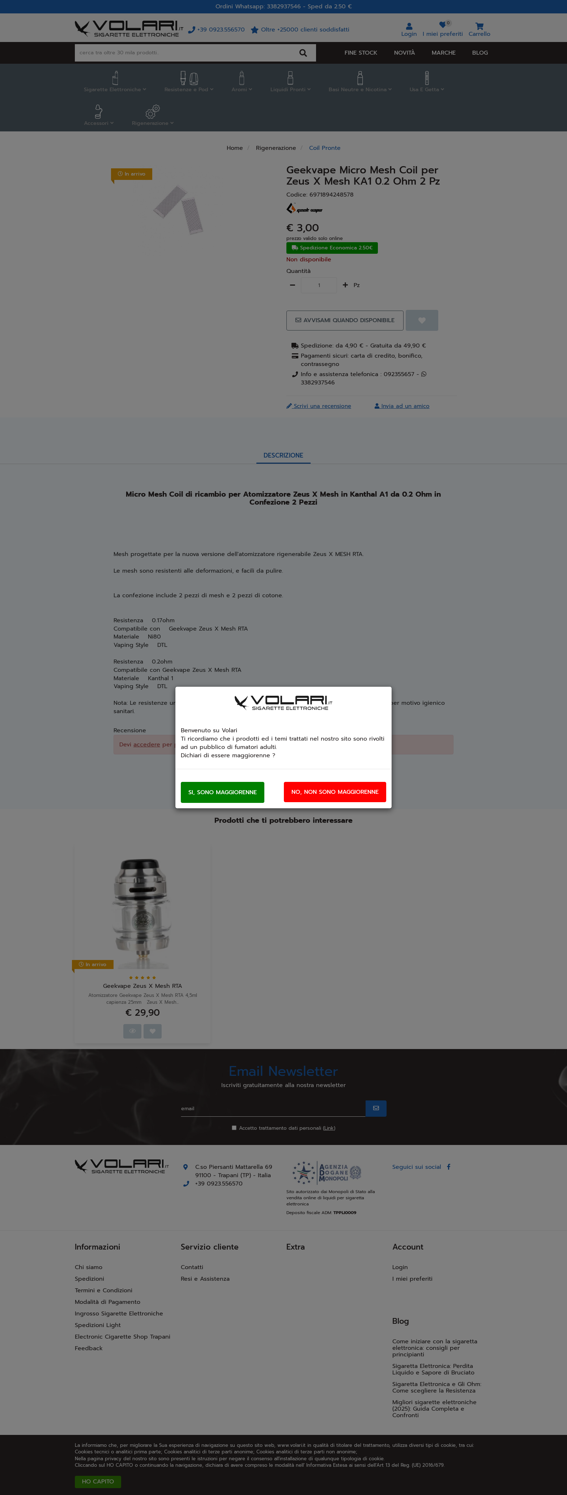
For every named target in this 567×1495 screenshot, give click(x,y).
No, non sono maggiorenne (335, 792)
